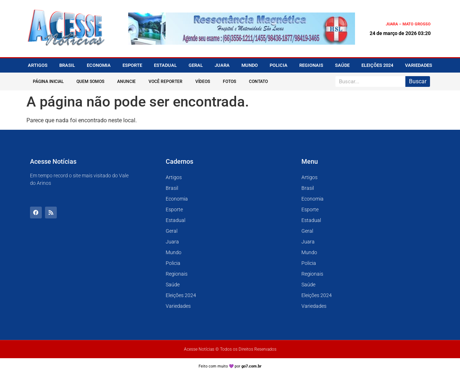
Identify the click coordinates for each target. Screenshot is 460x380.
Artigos (38, 65)
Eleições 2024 (377, 65)
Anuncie (126, 81)
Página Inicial (48, 81)
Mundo (249, 65)
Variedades (418, 65)
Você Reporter (165, 81)
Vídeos (202, 81)
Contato (258, 81)
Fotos (229, 81)
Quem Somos (90, 81)
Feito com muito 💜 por (230, 366)
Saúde (342, 65)
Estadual (165, 65)
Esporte (132, 65)
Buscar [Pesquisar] (417, 81)
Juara (222, 65)
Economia (99, 65)
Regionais (311, 65)
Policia (279, 65)
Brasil (67, 65)
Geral (196, 65)
